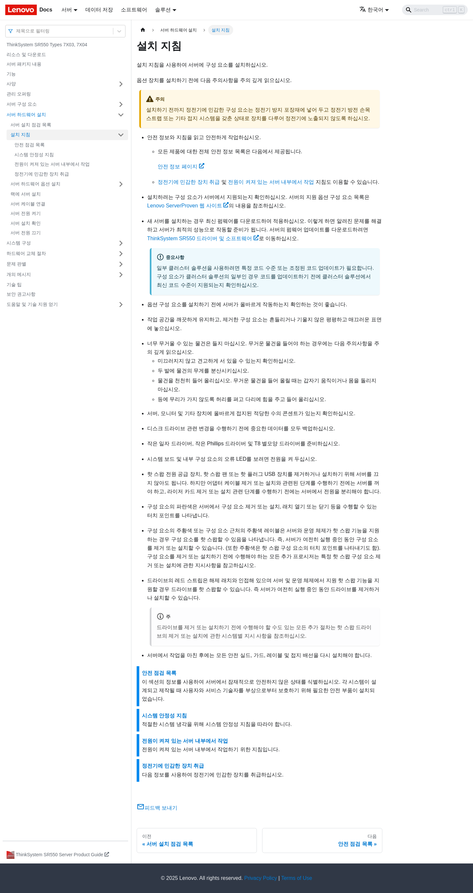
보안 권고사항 (21, 294)
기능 (11, 73)
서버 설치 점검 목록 (31, 124)
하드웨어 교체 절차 (26, 253)
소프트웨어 (134, 9)
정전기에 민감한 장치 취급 (41, 174)
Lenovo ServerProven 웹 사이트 (188, 205)
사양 (11, 83)
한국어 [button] (371, 9)
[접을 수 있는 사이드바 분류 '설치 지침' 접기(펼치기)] (121, 135)
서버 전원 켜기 (26, 213)
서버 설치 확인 (26, 223)
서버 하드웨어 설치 (26, 114)
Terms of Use (296, 878)
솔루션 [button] (163, 9)
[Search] (435, 10)
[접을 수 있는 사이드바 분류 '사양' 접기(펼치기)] (121, 84)
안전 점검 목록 (29, 144)
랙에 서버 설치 (26, 194)
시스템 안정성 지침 (34, 154)
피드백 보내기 (157, 808)
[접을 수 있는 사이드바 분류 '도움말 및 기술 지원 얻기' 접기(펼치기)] (121, 304)
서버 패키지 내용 (24, 64)
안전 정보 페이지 (181, 166)
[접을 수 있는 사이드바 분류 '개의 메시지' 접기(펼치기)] (121, 274)
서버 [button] (66, 9)
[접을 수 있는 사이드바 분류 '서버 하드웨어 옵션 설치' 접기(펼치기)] (121, 184)
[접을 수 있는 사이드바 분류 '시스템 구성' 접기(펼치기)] (121, 243)
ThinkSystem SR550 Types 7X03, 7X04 (47, 44)
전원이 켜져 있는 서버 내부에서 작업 (52, 164)
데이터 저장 (99, 9)
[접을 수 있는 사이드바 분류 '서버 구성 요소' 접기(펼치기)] (121, 104)
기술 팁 (14, 284)
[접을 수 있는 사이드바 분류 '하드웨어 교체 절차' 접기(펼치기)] (121, 253)
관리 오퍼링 (19, 93)
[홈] (143, 30)
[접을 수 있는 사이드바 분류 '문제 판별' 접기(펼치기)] (121, 264)
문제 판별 (16, 263)
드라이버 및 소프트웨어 (203, 238)
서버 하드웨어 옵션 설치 (35, 183)
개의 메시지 (19, 274)
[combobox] (16, 31)
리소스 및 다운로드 (26, 54)
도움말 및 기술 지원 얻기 (32, 304)
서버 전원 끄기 (26, 232)
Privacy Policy (260, 878)
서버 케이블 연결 (28, 203)
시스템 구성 (19, 242)
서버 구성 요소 (22, 104)
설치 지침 (20, 134)
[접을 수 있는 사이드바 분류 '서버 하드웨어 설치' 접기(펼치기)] (121, 115)
